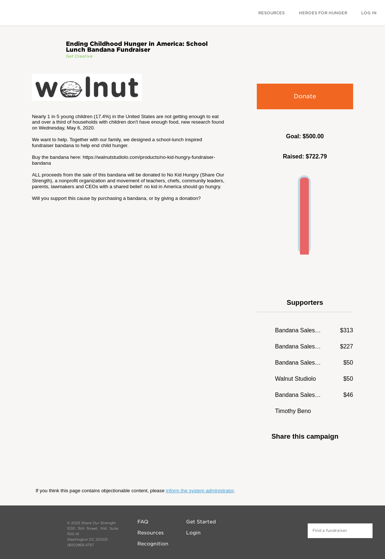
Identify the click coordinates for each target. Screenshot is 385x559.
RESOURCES (271, 13)
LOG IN (369, 13)
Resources (150, 533)
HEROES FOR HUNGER (323, 13)
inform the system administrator (200, 490)
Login (193, 533)
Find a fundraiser (365, 530)
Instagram (271, 529)
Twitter (315, 457)
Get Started (201, 522)
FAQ (142, 522)
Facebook (293, 457)
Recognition (153, 544)
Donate (305, 96)
